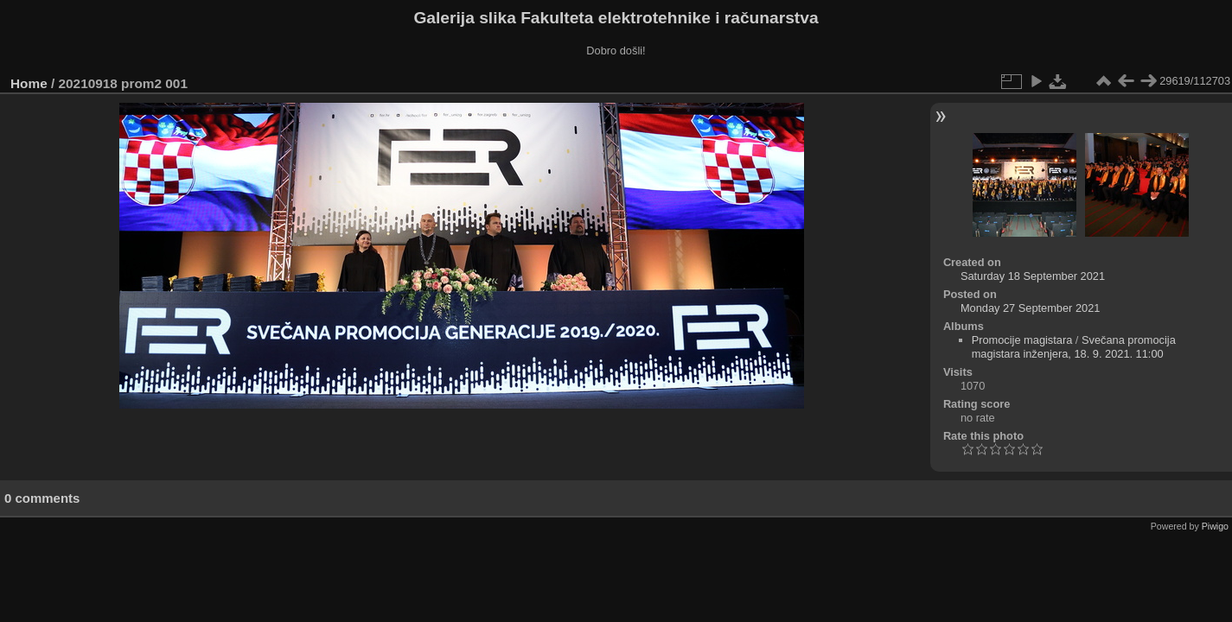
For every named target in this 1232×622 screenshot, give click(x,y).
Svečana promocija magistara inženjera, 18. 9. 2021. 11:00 (1074, 346)
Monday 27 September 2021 (1031, 307)
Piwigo (1215, 526)
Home (29, 83)
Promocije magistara (1022, 339)
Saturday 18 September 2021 (1033, 276)
